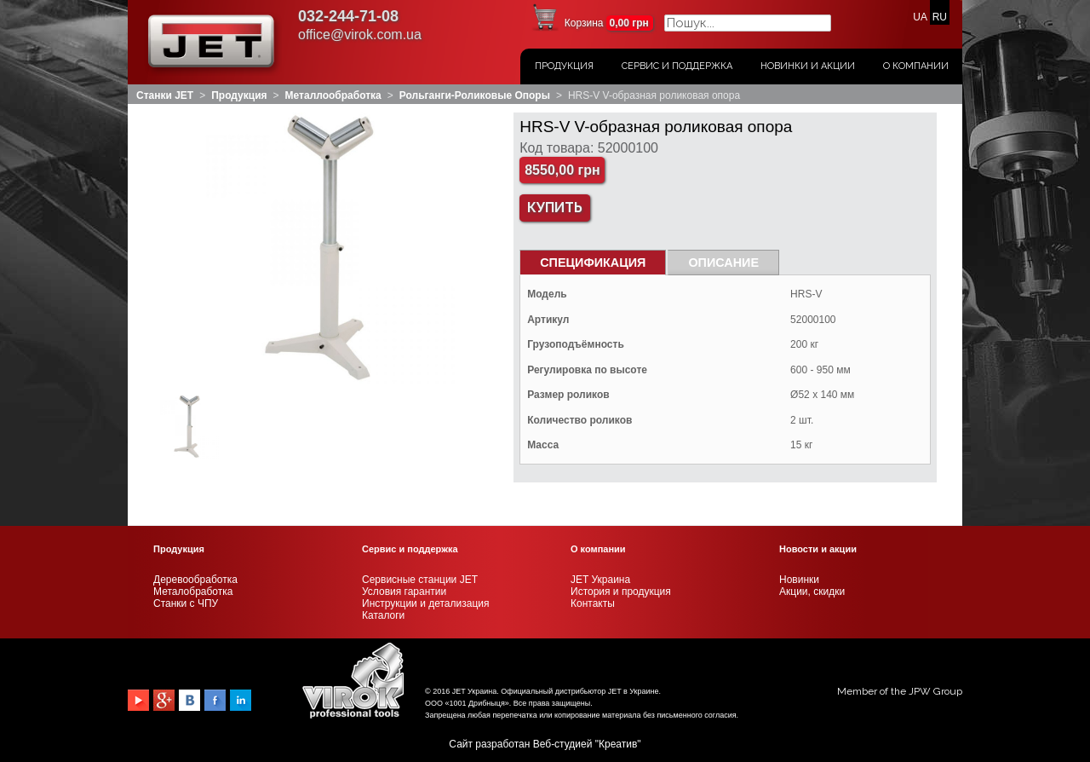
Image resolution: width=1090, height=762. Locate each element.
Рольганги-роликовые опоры (474, 95)
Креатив (618, 744)
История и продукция (621, 591)
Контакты (593, 603)
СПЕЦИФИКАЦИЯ (592, 262)
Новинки (799, 580)
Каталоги (383, 615)
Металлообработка (333, 95)
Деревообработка (195, 580)
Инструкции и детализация (425, 603)
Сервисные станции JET (420, 580)
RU (939, 17)
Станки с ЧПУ (185, 603)
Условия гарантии (404, 591)
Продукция (564, 66)
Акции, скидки (812, 591)
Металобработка (192, 591)
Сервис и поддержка (677, 66)
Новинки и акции (807, 66)
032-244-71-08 (348, 16)
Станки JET (164, 95)
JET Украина (600, 580)
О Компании (916, 66)
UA (919, 17)
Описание (723, 262)
